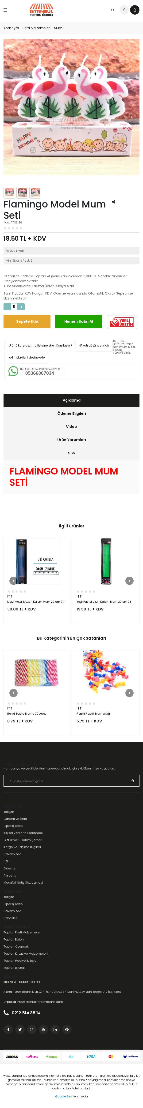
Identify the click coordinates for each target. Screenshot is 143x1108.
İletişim (9, 811)
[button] (13, 581)
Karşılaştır (63, 345)
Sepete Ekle (27, 321)
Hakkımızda (12, 854)
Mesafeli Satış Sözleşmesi (23, 882)
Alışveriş (10, 875)
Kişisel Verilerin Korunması (23, 833)
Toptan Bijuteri (14, 967)
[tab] (71, 400)
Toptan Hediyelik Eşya (20, 960)
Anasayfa (11, 28)
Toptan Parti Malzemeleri (23, 932)
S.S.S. (7, 861)
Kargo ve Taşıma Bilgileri (22, 847)
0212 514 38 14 (22, 1013)
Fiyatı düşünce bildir (93, 345)
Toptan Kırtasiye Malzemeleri (26, 953)
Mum (58, 28)
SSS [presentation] (71, 453)
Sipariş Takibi (13, 826)
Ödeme (9, 868)
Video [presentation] (71, 426)
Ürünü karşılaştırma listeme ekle (30, 345)
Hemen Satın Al (78, 321)
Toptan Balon (14, 939)
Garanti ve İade (15, 819)
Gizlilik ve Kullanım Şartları (23, 840)
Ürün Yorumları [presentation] (71, 439)
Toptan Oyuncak (16, 946)
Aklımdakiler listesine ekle (26, 357)
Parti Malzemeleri (36, 28)
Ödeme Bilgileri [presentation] (71, 413)
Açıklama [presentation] (72, 400)
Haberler (10, 918)
